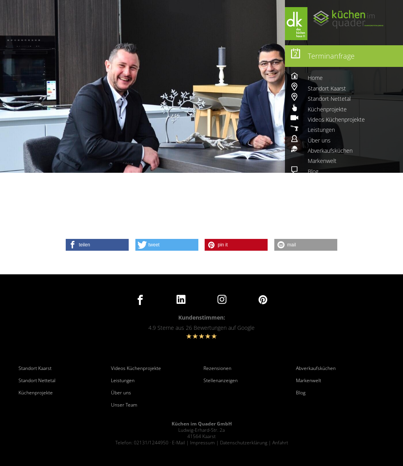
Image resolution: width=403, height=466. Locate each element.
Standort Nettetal (36, 380)
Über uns (121, 393)
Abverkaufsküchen (316, 368)
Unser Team (124, 405)
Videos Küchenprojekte (136, 368)
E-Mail (178, 442)
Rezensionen (217, 368)
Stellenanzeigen (220, 380)
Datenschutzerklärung (243, 442)
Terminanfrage (331, 56)
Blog (300, 393)
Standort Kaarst (35, 368)
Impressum (202, 442)
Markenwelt (308, 380)
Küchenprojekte (35, 393)
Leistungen (123, 380)
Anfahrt (280, 442)
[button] (97, 245)
